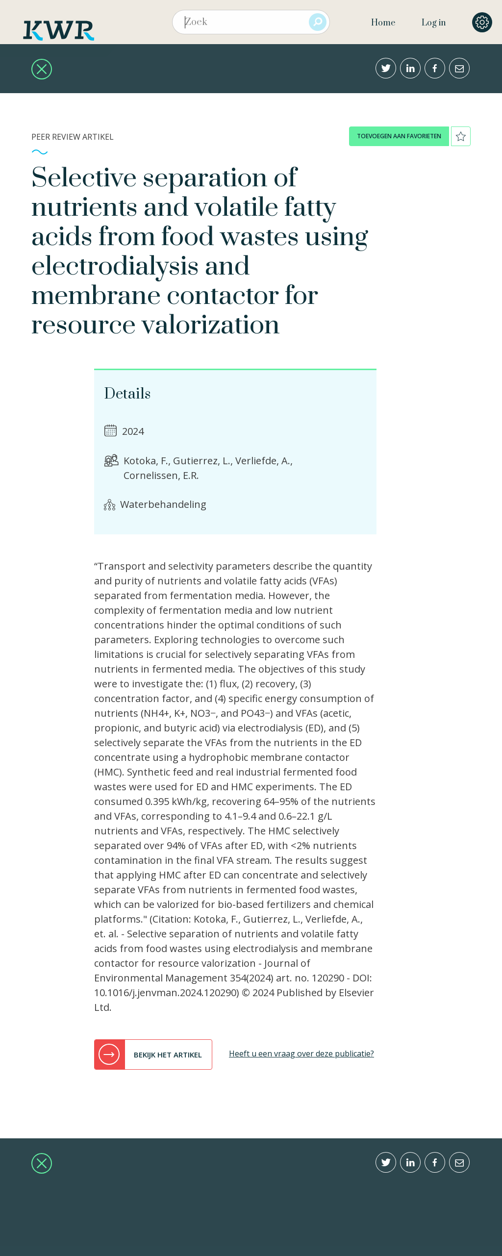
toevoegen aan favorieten (399, 136)
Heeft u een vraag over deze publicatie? (301, 1053)
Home (383, 23)
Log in (434, 23)
